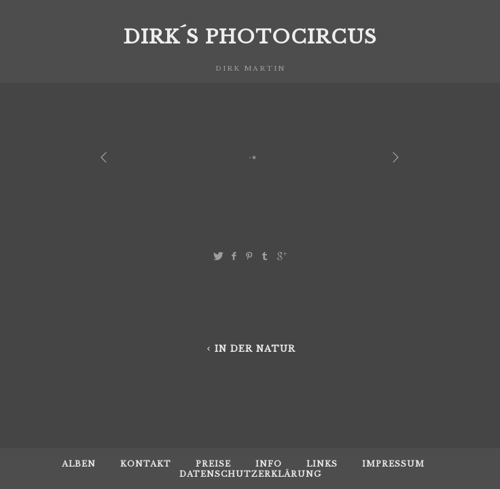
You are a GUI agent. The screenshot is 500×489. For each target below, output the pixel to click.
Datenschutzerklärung (250, 474)
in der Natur (250, 349)
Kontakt (145, 464)
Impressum (393, 464)
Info (268, 464)
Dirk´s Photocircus (250, 37)
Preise (213, 464)
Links (322, 464)
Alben (79, 464)
